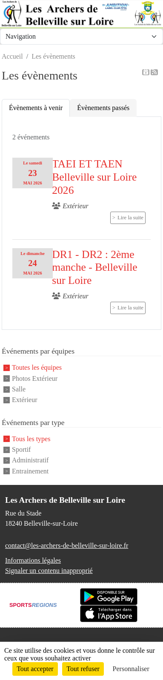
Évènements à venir (36, 107)
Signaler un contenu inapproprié (49, 570)
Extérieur (24, 400)
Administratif (30, 460)
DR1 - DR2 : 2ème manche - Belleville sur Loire (94, 267)
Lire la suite (130, 218)
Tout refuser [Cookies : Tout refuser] (83, 668)
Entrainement (30, 471)
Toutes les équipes (37, 367)
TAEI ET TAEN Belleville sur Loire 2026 (94, 177)
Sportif (21, 449)
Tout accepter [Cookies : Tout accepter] (35, 668)
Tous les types (31, 438)
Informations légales (33, 560)
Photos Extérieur (34, 378)
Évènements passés (103, 107)
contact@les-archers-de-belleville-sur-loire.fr (66, 545)
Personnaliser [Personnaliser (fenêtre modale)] (131, 668)
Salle (19, 389)
